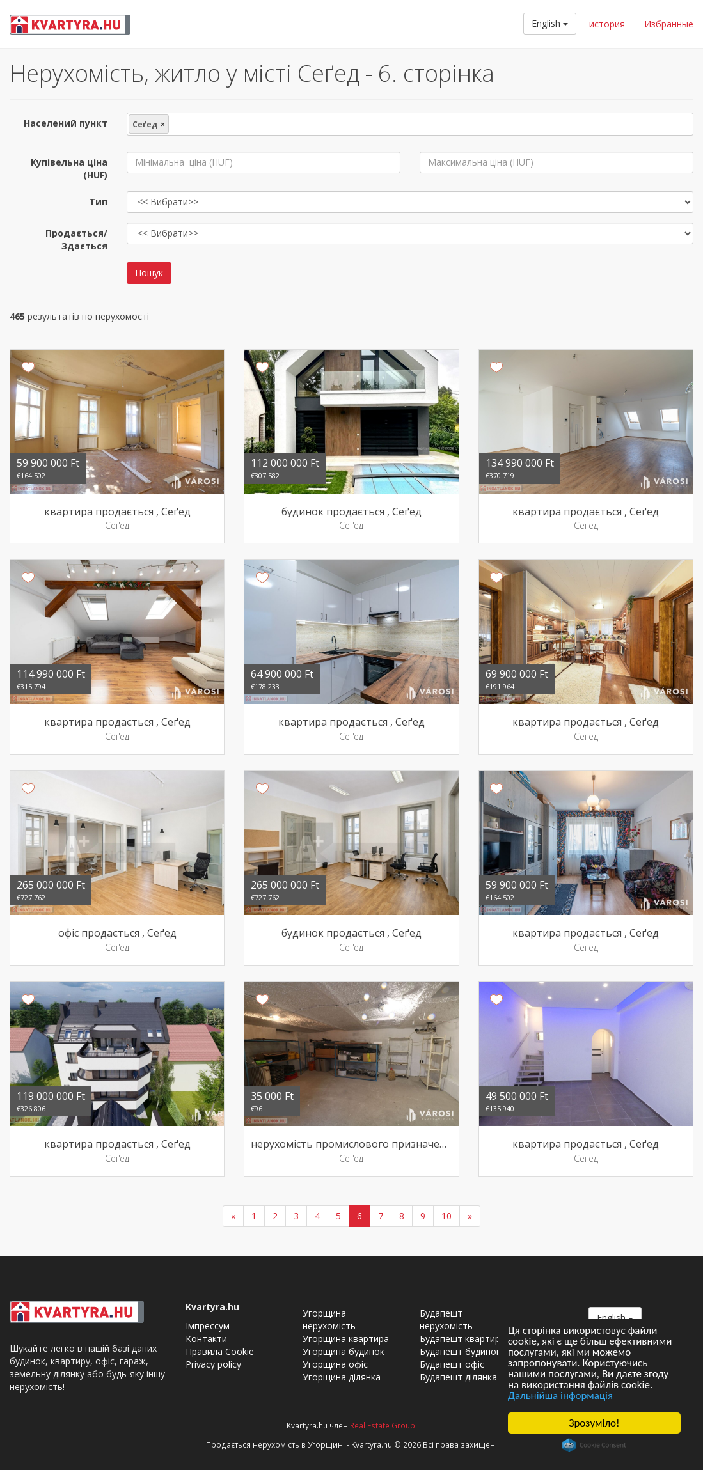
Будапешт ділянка (458, 1377)
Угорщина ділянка (342, 1377)
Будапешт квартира (462, 1339)
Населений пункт (65, 123)
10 (446, 1216)
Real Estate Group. (383, 1425)
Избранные (668, 24)
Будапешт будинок (460, 1351)
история (607, 24)
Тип (98, 202)
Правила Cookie (220, 1351)
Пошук (149, 273)
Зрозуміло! (594, 1423)
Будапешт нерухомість (446, 1319)
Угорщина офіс (335, 1364)
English (550, 23)
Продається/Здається (76, 239)
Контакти (206, 1339)
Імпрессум (208, 1326)
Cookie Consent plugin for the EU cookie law (594, 1445)
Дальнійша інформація (560, 1396)
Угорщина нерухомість (329, 1319)
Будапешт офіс (452, 1364)
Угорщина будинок (343, 1351)
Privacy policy (213, 1364)
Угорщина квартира (346, 1339)
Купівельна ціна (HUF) (69, 168)
